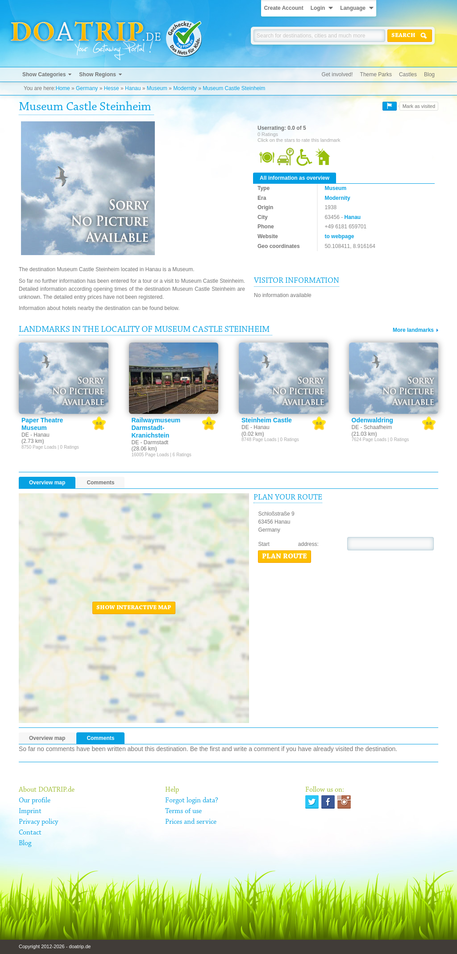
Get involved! (337, 74)
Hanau (133, 88)
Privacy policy (38, 822)
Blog (429, 74)
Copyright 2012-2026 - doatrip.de (55, 946)
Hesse (111, 88)
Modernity (185, 88)
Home (63, 88)
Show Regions (97, 74)
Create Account (283, 8)
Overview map (47, 482)
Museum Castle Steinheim (234, 88)
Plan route (284, 556)
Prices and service (190, 822)
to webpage (339, 236)
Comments (100, 482)
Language (353, 8)
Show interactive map (133, 608)
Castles (408, 74)
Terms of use (183, 811)
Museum (157, 88)
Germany (87, 88)
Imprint (30, 811)
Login (318, 8)
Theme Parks (376, 74)
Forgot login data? (191, 800)
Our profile (34, 800)
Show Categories (44, 74)
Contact (30, 832)
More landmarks (413, 330)
